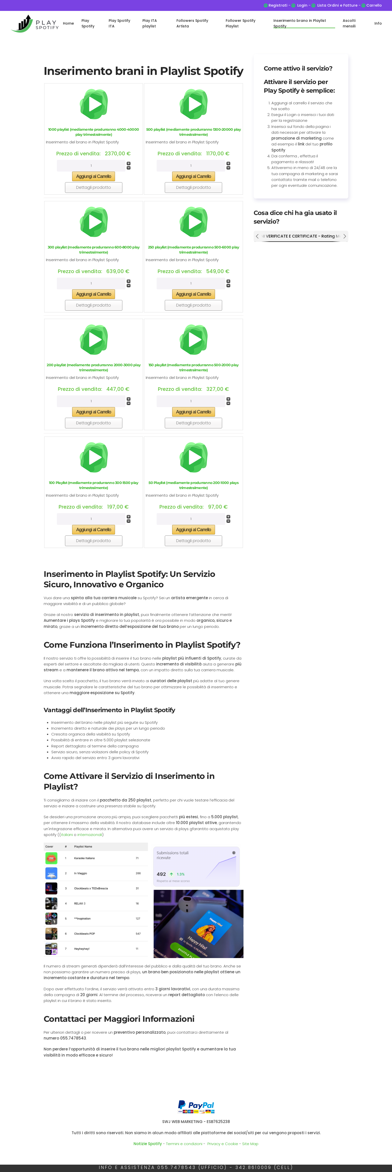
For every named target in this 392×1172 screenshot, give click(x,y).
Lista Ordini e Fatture (337, 5)
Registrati (278, 5)
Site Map (250, 1143)
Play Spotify (87, 23)
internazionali (89, 834)
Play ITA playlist (149, 23)
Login (302, 5)
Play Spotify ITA (119, 23)
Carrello (373, 5)
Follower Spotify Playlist (240, 23)
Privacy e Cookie (222, 1143)
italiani (67, 834)
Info (378, 23)
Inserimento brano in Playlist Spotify (299, 23)
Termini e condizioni (184, 1143)
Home (68, 23)
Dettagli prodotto (93, 187)
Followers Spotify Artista (192, 23)
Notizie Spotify (148, 1143)
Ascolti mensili (349, 23)
